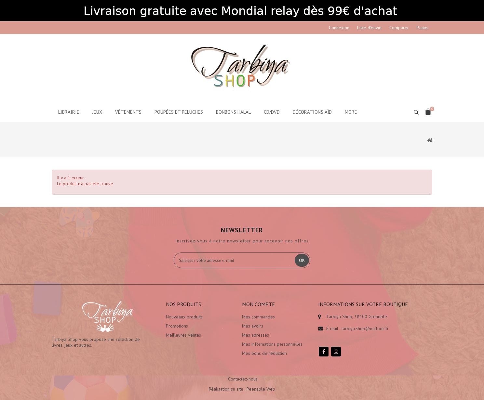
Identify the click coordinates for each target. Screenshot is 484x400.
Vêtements (128, 112)
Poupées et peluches (179, 112)
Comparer (399, 28)
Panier (423, 28)
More (351, 112)
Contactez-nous (243, 372)
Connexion (339, 28)
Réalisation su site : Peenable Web (242, 382)
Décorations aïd (312, 112)
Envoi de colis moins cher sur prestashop (358, 351)
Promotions (177, 326)
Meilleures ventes (183, 335)
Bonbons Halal (233, 112)
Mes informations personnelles (272, 344)
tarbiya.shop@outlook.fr (365, 328)
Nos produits (183, 304)
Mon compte (258, 304)
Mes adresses (255, 335)
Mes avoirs (252, 326)
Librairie (68, 112)
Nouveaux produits (184, 317)
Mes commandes (258, 317)
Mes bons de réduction (264, 353)
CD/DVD (272, 112)
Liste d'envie (369, 28)
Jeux (97, 112)
